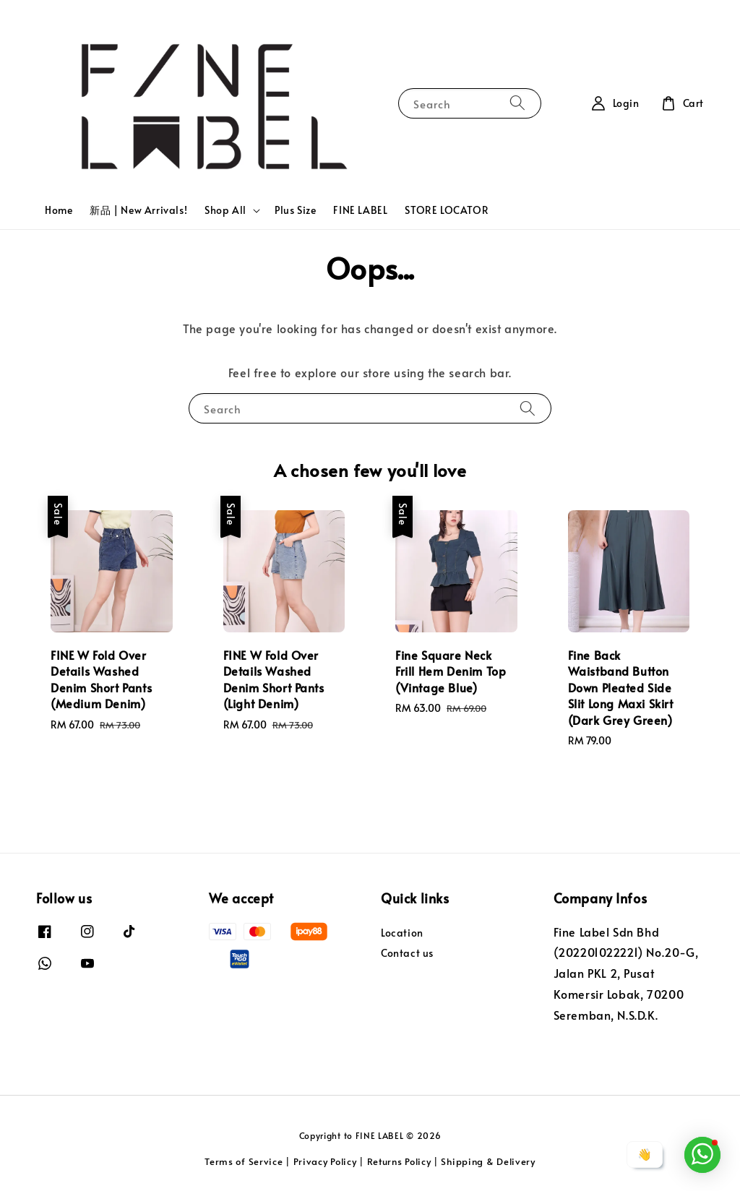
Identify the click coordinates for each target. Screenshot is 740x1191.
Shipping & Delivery (488, 1161)
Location (402, 933)
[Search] (517, 103)
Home (58, 210)
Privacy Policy (325, 1161)
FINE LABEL (360, 210)
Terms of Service (244, 1161)
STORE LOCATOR (447, 210)
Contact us (407, 953)
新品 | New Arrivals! (138, 210)
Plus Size (295, 210)
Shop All (225, 210)
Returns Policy (399, 1161)
